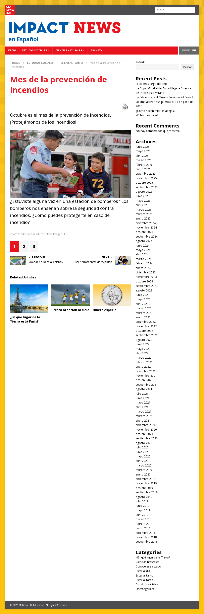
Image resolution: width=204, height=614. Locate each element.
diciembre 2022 (146, 322)
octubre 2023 (144, 281)
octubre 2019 (144, 488)
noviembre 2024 (146, 227)
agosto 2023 (144, 290)
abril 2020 (142, 461)
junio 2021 (142, 398)
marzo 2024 (143, 259)
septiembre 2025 (147, 187)
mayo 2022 (143, 349)
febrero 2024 (144, 263)
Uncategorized (145, 589)
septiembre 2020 (147, 438)
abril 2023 (142, 304)
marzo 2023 (143, 308)
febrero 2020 (144, 470)
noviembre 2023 (146, 277)
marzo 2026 (143, 160)
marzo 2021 (143, 411)
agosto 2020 (144, 443)
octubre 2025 (144, 182)
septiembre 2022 (147, 335)
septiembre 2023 (147, 286)
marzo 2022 (143, 357)
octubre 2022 (144, 331)
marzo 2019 (143, 519)
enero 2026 (143, 169)
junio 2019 (142, 506)
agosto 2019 (144, 497)
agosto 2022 (144, 340)
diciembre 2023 (146, 272)
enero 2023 (143, 317)
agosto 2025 (144, 191)
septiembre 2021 (147, 384)
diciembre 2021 (146, 371)
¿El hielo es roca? (147, 115)
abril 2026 (142, 156)
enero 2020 (143, 474)
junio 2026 (142, 147)
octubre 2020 (144, 434)
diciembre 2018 (146, 533)
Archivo (96, 50)
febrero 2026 (144, 165)
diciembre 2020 (146, 425)
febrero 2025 (144, 214)
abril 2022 (142, 353)
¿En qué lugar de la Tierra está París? (25, 319)
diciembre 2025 (146, 173)
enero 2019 (143, 528)
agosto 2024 (144, 241)
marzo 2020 (143, 465)
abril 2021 (142, 407)
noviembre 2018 (146, 537)
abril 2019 (142, 515)
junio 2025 (142, 196)
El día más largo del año (151, 84)
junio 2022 (142, 344)
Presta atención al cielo (70, 310)
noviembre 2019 (146, 483)
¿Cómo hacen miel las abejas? (155, 111)
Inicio (12, 50)
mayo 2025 (143, 200)
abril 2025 (142, 205)
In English (189, 50)
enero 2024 (143, 268)
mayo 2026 (143, 151)
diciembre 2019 (146, 479)
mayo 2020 (143, 456)
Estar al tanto (144, 575)
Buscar (140, 62)
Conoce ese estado (148, 566)
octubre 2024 (144, 232)
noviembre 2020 (146, 429)
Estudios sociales (34, 50)
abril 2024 (142, 254)
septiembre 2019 (147, 492)
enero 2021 (143, 420)
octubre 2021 (144, 380)
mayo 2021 (143, 402)
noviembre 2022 (146, 326)
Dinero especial (105, 310)
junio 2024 (142, 245)
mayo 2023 (143, 299)
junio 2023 (142, 295)
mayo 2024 (143, 250)
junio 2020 (142, 452)
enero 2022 (143, 366)
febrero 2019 (144, 524)
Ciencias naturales (69, 50)
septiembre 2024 (147, 236)
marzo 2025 (143, 209)
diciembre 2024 (146, 223)
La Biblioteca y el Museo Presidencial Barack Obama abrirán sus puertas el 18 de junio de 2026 (165, 101)
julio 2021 (142, 394)
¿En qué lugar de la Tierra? (153, 557)
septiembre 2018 (147, 541)
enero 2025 (143, 218)
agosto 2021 (144, 389)
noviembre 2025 (146, 178)
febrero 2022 (144, 362)
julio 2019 (142, 501)
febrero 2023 (144, 313)
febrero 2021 (144, 416)
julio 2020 (142, 447)
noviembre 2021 (146, 375)
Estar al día (143, 571)
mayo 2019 (143, 510)
